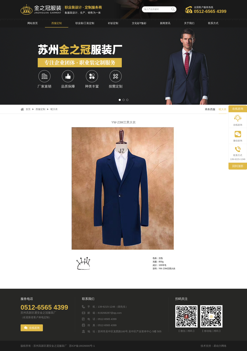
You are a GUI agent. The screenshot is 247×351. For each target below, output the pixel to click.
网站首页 (32, 23)
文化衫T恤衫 (139, 23)
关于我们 (189, 23)
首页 (28, 109)
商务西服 (210, 109)
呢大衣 (54, 109)
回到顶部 (237, 166)
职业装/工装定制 (84, 23)
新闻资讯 (165, 23)
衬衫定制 (113, 23)
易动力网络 (220, 345)
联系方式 (213, 23)
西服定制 (56, 23)
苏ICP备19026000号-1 (82, 345)
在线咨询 (34, 327)
